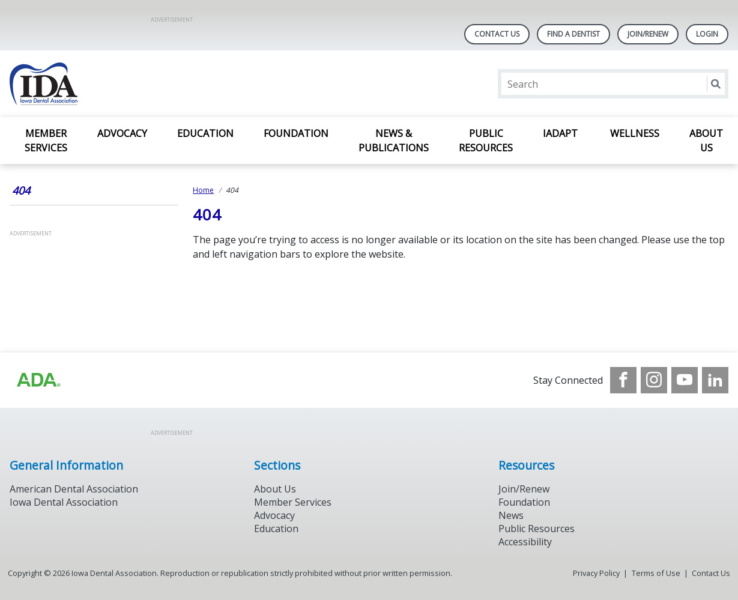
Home (203, 190)
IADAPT (561, 133)
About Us (706, 140)
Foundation (296, 133)
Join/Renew (648, 34)
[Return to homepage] (165, 83)
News (511, 515)
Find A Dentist (573, 34)
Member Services (46, 140)
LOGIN (707, 34)
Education (205, 133)
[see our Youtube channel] (684, 380)
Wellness (634, 133)
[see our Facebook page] (623, 380)
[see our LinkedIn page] (715, 380)
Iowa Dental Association (64, 502)
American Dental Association (74, 488)
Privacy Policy (596, 573)
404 (21, 190)
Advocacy (122, 133)
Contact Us (496, 34)
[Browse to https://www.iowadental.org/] (38, 380)
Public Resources (486, 140)
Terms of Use (656, 573)
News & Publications (393, 140)
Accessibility (525, 541)
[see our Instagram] (654, 380)
